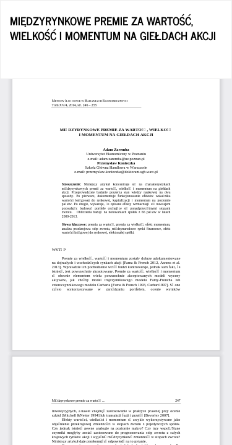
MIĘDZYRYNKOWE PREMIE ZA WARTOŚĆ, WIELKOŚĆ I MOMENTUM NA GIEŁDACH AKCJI (113, 27)
